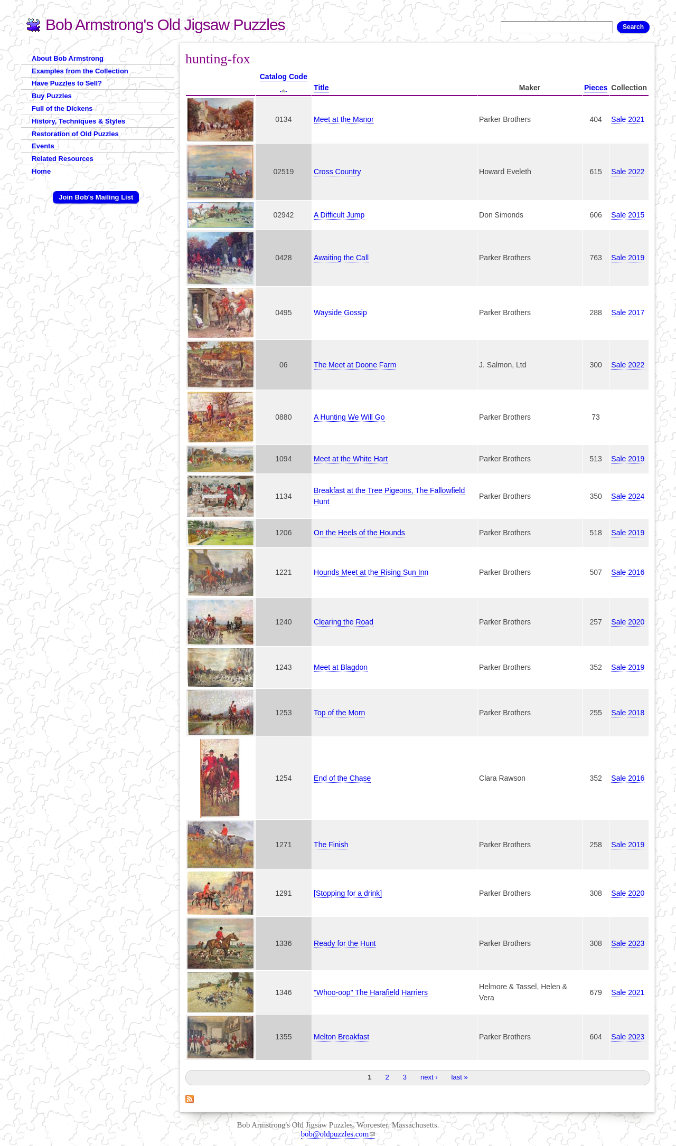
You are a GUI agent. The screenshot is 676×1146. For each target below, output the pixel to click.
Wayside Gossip (340, 312)
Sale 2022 (627, 171)
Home (41, 171)
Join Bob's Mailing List (96, 197)
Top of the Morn (339, 712)
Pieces (595, 87)
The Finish (331, 844)
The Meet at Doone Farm (355, 365)
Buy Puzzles (52, 96)
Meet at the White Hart (351, 458)
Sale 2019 (627, 257)
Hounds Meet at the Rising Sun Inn (371, 572)
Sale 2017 (627, 312)
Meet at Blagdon (341, 667)
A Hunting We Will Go (349, 417)
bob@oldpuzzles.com (338, 1134)
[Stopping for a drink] (348, 893)
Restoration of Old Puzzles (75, 134)
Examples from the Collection (80, 71)
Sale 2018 (627, 712)
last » (460, 1077)
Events (43, 146)
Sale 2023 (627, 943)
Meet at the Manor (344, 119)
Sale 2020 (627, 622)
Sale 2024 (627, 496)
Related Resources (62, 159)
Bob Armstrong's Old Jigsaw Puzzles (165, 24)
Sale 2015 (627, 215)
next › (429, 1077)
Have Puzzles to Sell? (67, 83)
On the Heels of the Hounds (359, 532)
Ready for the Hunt (345, 943)
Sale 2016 (627, 572)
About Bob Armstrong (68, 58)
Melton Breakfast (341, 1037)
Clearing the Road (343, 622)
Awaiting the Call (341, 257)
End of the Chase (342, 778)
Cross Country (337, 171)
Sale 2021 (627, 119)
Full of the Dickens (62, 108)
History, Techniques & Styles (78, 121)
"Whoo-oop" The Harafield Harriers (371, 992)
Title (321, 87)
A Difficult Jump (339, 215)
